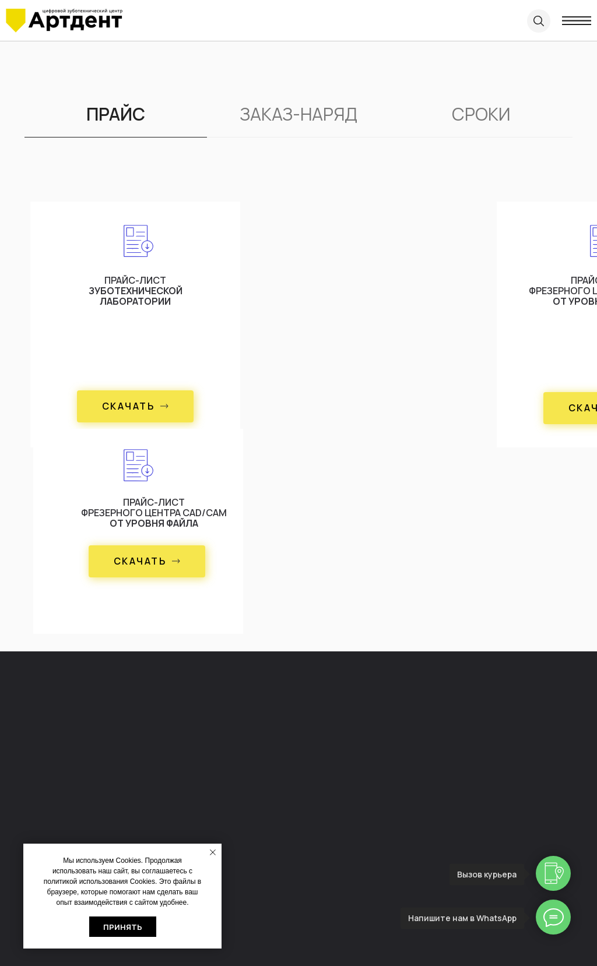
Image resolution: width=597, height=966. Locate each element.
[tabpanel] (298, 411)
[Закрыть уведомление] (213, 852)
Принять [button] (122, 927)
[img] (64, 20)
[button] (135, 406)
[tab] (115, 120)
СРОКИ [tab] (481, 114)
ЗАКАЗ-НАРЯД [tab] (298, 114)
